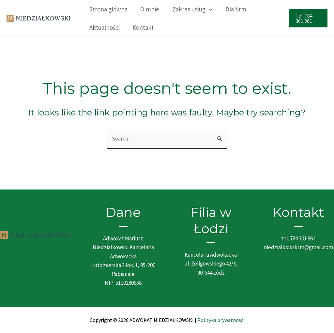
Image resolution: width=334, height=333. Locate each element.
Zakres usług (191, 9)
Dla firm (233, 9)
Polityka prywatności (221, 320)
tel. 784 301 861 (298, 238)
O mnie (149, 9)
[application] (207, 9)
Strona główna (108, 9)
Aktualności (104, 27)
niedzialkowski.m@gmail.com (298, 247)
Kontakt (142, 27)
